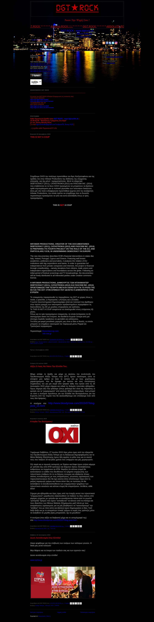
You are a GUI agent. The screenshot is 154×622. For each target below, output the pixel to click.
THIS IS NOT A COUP (40, 137)
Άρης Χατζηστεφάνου (41, 341)
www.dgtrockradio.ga (83, 37)
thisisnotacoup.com (50, 331)
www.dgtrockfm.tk (71, 119)
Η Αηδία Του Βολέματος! (41, 421)
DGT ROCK (67, 30)
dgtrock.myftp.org (84, 34)
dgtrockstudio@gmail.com (115, 57)
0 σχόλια (68, 339)
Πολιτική (77, 412)
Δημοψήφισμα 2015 (64, 341)
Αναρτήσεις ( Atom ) (44, 616)
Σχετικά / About (47, 40)
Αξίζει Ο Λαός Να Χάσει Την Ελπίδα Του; (48, 366)
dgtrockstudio (111, 63)
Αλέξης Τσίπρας (40, 412)
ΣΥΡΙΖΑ (82, 412)
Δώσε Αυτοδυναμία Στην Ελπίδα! (45, 538)
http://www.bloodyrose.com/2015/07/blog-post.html (55, 520)
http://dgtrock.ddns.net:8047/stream (41, 71)
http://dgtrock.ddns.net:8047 (38, 70)
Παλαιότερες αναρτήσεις (87, 612)
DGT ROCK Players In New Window (41, 51)
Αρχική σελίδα (35, 40)
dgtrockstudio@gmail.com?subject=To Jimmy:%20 (54, 124)
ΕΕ (63, 412)
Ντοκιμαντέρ (81, 341)
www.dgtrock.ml (84, 30)
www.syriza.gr (36, 560)
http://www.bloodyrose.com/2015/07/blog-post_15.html (62, 404)
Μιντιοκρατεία (69, 412)
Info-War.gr (89, 341)
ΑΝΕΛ (47, 412)
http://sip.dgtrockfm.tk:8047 (38, 63)
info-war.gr (46, 333)
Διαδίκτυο (74, 341)
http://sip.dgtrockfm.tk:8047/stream (40, 65)
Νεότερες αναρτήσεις (36, 612)
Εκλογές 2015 (50, 605)
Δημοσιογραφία (53, 341)
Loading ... (42, 55)
